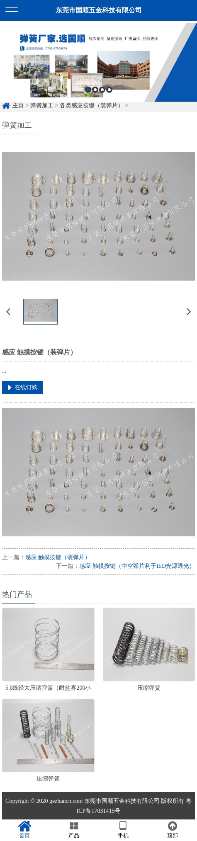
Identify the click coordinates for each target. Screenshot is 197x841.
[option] (98, 68)
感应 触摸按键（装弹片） (58, 557)
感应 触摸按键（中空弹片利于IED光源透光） (137, 566)
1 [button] (88, 95)
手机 (123, 830)
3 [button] (102, 95)
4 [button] (109, 95)
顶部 (172, 830)
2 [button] (95, 95)
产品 (74, 830)
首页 (24, 830)
